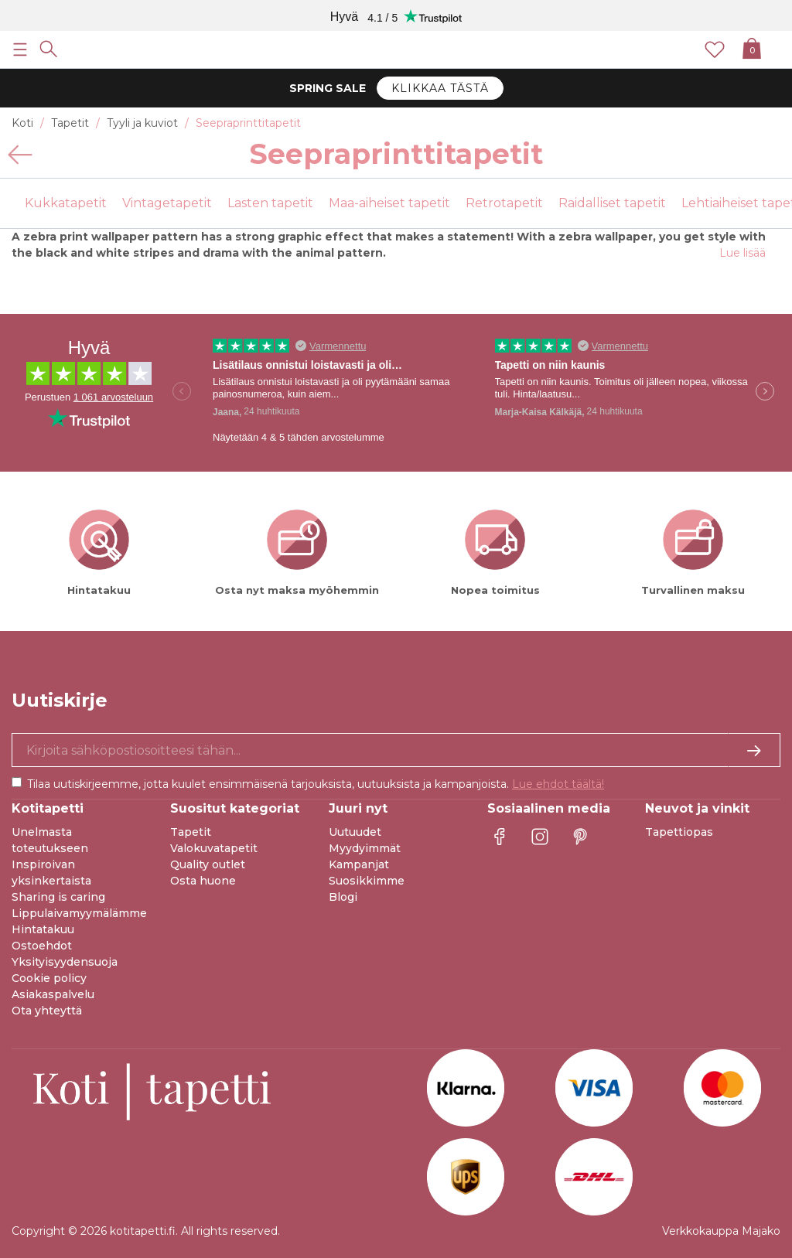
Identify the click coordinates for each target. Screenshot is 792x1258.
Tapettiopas (679, 832)
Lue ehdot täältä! (558, 784)
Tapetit (190, 832)
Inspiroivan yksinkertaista (51, 872)
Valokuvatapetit (214, 848)
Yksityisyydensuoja (65, 962)
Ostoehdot (42, 946)
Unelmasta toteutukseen (50, 840)
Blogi (343, 897)
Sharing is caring (58, 897)
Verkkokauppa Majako (721, 1231)
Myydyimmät (365, 848)
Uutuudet (355, 832)
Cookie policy (49, 978)
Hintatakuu (43, 929)
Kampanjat (359, 864)
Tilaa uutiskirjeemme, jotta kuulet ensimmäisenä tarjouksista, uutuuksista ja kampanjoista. (315, 784)
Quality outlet (207, 864)
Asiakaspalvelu (53, 994)
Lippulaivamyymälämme (79, 913)
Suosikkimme (367, 881)
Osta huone (203, 881)
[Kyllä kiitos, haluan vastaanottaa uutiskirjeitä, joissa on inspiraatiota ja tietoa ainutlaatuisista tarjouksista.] (396, 750)
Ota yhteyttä (47, 1011)
